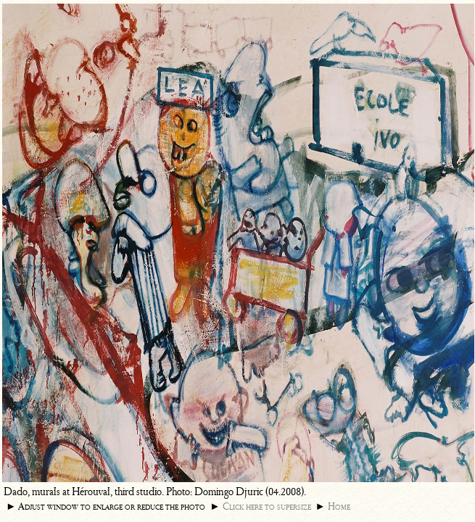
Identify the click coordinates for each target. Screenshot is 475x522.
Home (339, 506)
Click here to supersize (267, 506)
